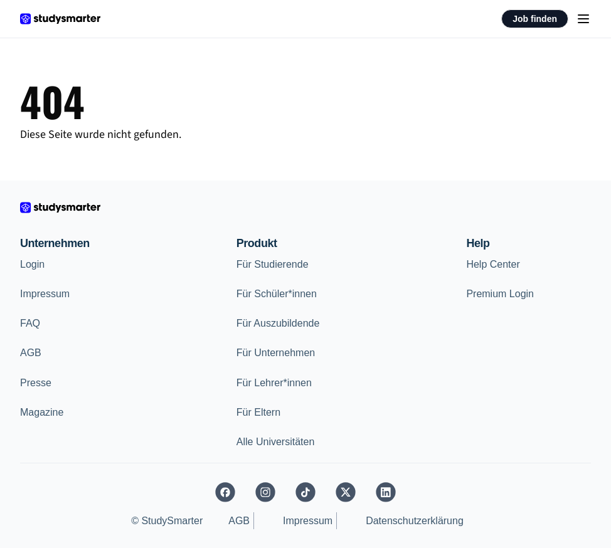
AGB (30, 352)
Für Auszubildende (278, 323)
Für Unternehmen (275, 352)
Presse (35, 382)
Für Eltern (258, 412)
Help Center (492, 264)
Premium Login (500, 293)
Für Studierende (272, 264)
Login (32, 264)
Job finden (535, 19)
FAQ (30, 323)
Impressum (45, 293)
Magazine (41, 412)
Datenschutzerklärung (415, 520)
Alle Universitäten (275, 441)
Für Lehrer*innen (274, 382)
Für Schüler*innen (276, 293)
